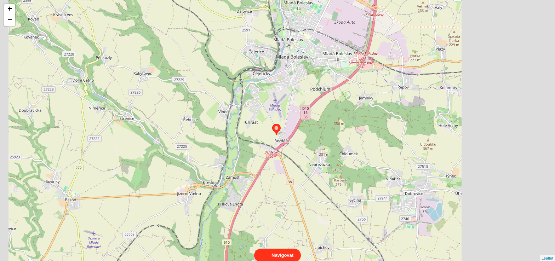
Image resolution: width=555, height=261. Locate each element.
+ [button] (9, 9)
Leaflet (547, 252)
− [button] (9, 20)
